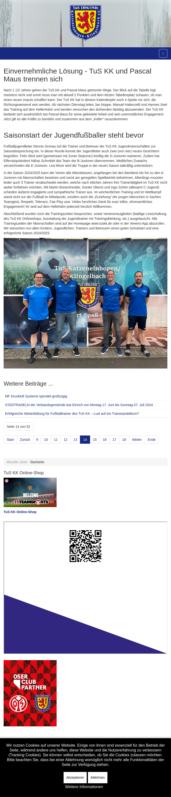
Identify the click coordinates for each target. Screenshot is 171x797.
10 (46, 440)
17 (114, 440)
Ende (152, 440)
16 (105, 440)
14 (85, 440)
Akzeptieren (75, 777)
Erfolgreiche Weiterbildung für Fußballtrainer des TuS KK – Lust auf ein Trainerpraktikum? (72, 413)
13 (75, 440)
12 (65, 440)
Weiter (137, 440)
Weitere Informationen (84, 787)
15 (95, 440)
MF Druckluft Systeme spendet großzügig (36, 396)
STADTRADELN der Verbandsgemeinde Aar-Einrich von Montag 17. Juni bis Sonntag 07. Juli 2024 (79, 405)
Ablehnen (98, 777)
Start (10, 440)
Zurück (25, 440)
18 (124, 440)
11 (56, 440)
